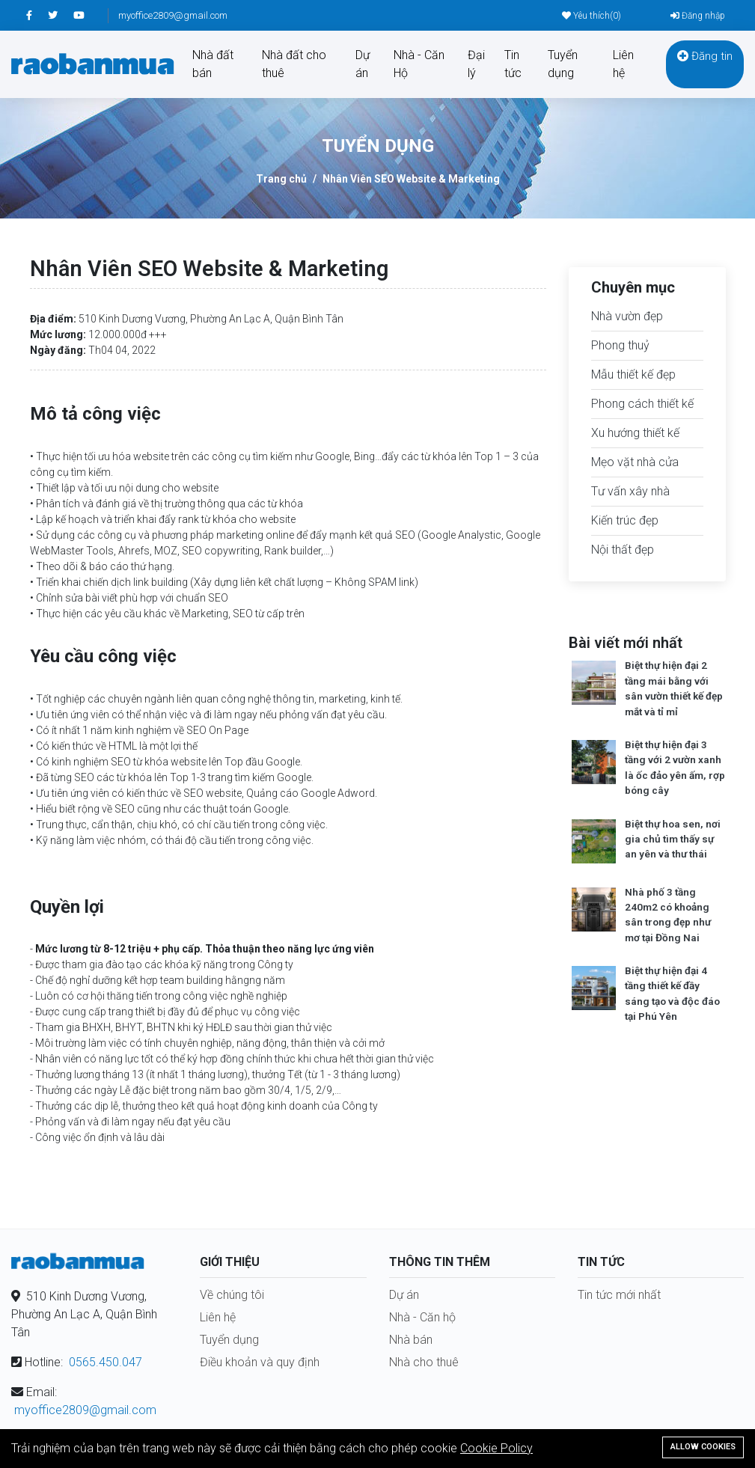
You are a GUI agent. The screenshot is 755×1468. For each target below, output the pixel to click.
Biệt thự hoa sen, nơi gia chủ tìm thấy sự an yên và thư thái (673, 839)
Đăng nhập (697, 15)
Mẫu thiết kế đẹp (633, 374)
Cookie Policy (496, 1448)
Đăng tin (705, 56)
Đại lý (476, 64)
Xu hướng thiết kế (635, 433)
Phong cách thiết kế (642, 404)
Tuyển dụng (563, 64)
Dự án (362, 64)
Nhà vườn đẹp (627, 316)
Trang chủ (281, 179)
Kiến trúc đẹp (624, 520)
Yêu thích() (591, 15)
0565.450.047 (105, 1362)
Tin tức (513, 64)
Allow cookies (703, 1447)
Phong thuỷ (620, 345)
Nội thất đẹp (622, 549)
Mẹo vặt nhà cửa (635, 462)
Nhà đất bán (212, 64)
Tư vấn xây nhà (630, 491)
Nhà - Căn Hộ (419, 64)
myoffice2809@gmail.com (172, 15)
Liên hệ (623, 64)
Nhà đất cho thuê (294, 64)
